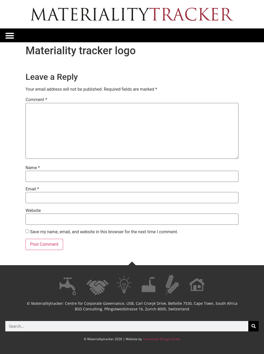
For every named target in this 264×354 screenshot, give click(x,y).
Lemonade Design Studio (161, 339)
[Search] (253, 326)
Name (33, 168)
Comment (36, 100)
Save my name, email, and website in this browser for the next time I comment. (104, 232)
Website (33, 211)
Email (32, 189)
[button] (10, 35)
